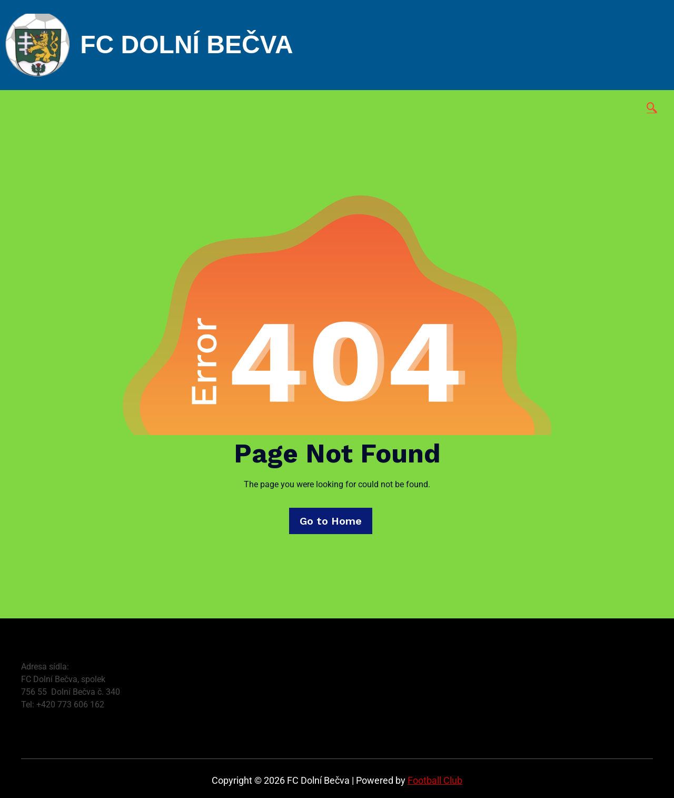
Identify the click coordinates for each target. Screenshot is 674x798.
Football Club (435, 780)
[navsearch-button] (651, 108)
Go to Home (331, 521)
